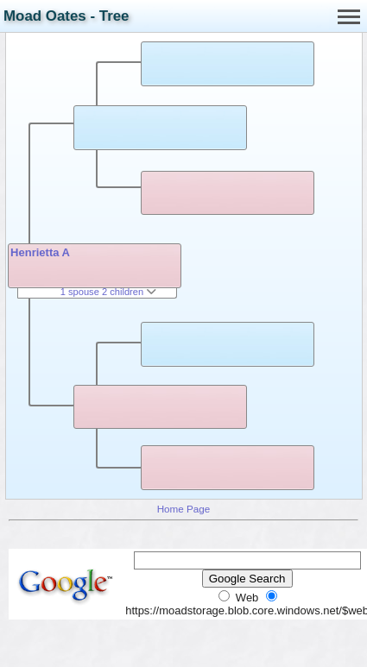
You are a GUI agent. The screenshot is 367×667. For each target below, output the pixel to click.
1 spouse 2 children (108, 291)
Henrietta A (40, 252)
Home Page (184, 508)
